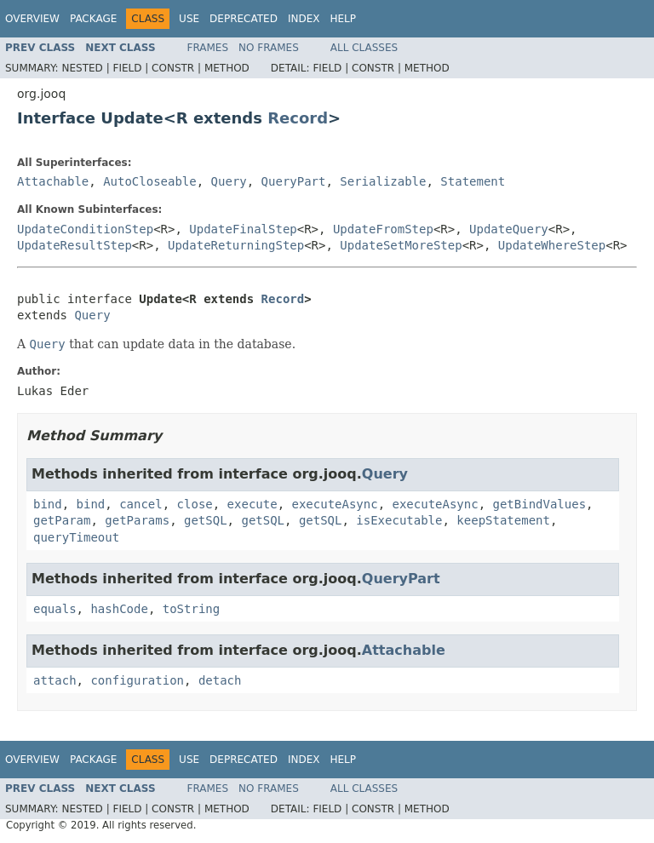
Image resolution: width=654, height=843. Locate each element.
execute (252, 504)
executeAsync (334, 504)
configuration (137, 680)
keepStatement (503, 520)
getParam (61, 520)
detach (220, 680)
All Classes (364, 48)
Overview (32, 19)
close (195, 504)
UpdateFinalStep (242, 229)
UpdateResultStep (74, 245)
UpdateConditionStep (85, 229)
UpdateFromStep (383, 229)
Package (93, 19)
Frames (208, 48)
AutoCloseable (150, 181)
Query (229, 181)
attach (55, 680)
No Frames (268, 48)
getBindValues (540, 504)
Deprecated (243, 19)
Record (297, 118)
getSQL (205, 520)
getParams (137, 520)
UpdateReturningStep (236, 245)
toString (191, 609)
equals (55, 609)
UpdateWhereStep (551, 245)
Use (189, 19)
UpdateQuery (508, 229)
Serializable (383, 181)
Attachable (53, 181)
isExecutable (399, 520)
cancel (141, 504)
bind (47, 504)
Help (343, 19)
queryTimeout (76, 537)
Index (304, 19)
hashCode (118, 609)
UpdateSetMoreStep (401, 245)
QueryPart (293, 181)
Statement (472, 181)
